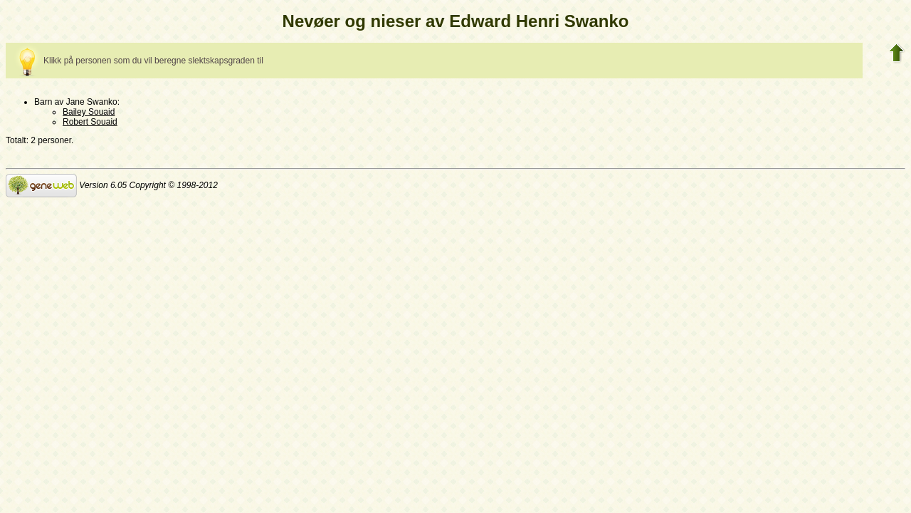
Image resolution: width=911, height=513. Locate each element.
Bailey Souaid (89, 112)
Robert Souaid (90, 122)
